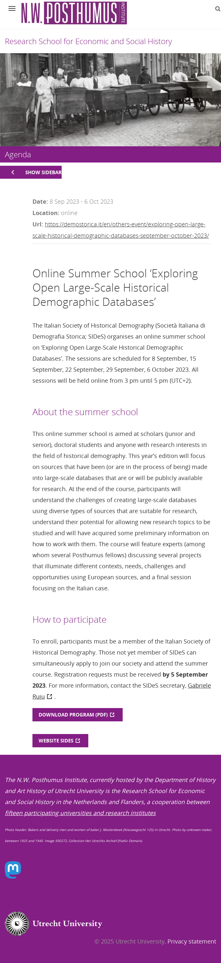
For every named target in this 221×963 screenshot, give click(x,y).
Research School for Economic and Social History (88, 41)
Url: (37, 224)
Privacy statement (191, 941)
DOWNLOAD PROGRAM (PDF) (73, 714)
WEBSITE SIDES (56, 740)
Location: (45, 213)
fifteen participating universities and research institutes (80, 813)
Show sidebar (43, 172)
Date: (40, 201)
